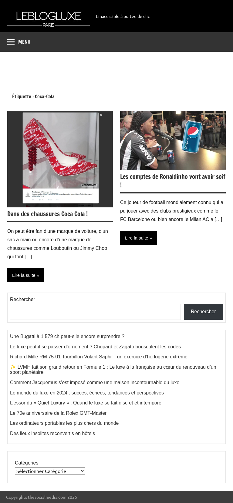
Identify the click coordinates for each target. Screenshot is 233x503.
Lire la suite (23, 275)
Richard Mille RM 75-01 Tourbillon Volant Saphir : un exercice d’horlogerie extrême (98, 356)
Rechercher (22, 299)
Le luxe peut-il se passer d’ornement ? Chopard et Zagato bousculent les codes (95, 346)
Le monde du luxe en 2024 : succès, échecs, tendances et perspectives (87, 392)
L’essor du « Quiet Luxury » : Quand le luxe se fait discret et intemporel (86, 402)
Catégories (26, 462)
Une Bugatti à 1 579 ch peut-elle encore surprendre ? (67, 336)
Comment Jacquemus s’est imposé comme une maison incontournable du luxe (95, 382)
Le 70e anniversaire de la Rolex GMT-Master (58, 413)
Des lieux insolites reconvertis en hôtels (52, 433)
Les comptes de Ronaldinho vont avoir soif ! (172, 180)
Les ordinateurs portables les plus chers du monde (64, 423)
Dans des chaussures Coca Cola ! (47, 214)
